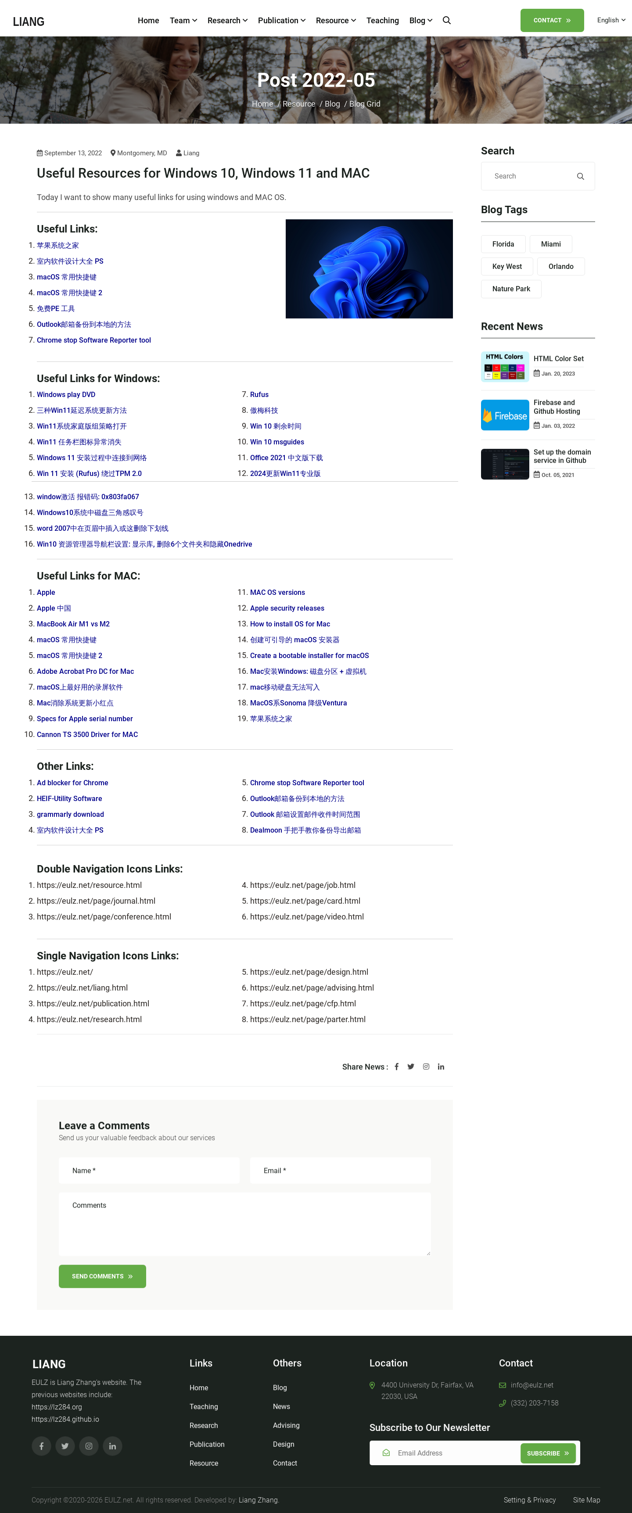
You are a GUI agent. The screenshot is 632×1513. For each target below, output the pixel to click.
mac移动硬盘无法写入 (289, 687)
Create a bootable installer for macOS (316, 655)
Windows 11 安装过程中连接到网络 (98, 457)
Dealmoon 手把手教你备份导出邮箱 (312, 830)
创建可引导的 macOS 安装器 (300, 639)
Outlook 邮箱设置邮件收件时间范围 (312, 814)
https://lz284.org (57, 1403)
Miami (551, 244)
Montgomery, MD (139, 154)
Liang (187, 154)
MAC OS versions (280, 592)
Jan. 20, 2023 (558, 378)
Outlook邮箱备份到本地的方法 (90, 324)
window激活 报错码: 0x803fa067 (94, 496)
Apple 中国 (56, 608)
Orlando (561, 267)
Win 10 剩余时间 (279, 426)
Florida (503, 244)
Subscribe (553, 1453)
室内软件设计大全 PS (74, 261)
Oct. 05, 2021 (558, 479)
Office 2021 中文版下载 (290, 457)
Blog (419, 20)
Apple (47, 592)
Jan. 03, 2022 (558, 430)
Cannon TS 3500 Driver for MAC (92, 734)
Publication (280, 20)
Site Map (586, 1500)
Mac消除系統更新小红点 (80, 703)
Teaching (381, 20)
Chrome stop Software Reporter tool (100, 340)
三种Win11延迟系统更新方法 (87, 410)
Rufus (260, 394)
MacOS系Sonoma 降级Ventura (304, 703)
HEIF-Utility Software (74, 798)
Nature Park (511, 289)
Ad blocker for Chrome (76, 782)
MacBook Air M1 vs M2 (77, 624)
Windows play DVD (70, 394)
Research (226, 20)
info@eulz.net (532, 1380)
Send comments (102, 1280)
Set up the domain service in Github (562, 460)
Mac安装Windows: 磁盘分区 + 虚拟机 (315, 671)
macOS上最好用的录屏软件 (85, 687)
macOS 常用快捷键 (70, 277)
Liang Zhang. (259, 1500)
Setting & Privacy (530, 1500)
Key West (507, 267)
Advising (286, 1420)
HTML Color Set (559, 363)
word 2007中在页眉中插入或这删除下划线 (110, 528)
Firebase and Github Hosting (557, 411)
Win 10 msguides (280, 442)
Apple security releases (291, 608)
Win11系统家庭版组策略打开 (87, 426)
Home (147, 20)
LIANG (49, 1359)
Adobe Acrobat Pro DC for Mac (90, 671)
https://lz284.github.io (65, 1415)
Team (181, 20)
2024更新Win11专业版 (290, 473)
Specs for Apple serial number (90, 718)
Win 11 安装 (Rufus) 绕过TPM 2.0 (95, 473)
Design (283, 1439)
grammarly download (74, 814)
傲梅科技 (266, 410)
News (281, 1402)
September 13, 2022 (69, 154)
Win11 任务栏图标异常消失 (84, 442)
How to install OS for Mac (294, 624)
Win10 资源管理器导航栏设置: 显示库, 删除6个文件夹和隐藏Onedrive (157, 544)
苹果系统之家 (60, 245)
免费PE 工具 (58, 308)
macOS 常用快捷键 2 (73, 292)
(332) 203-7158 (535, 1398)
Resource (334, 20)
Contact (548, 20)
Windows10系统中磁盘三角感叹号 (97, 512)
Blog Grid (365, 103)
